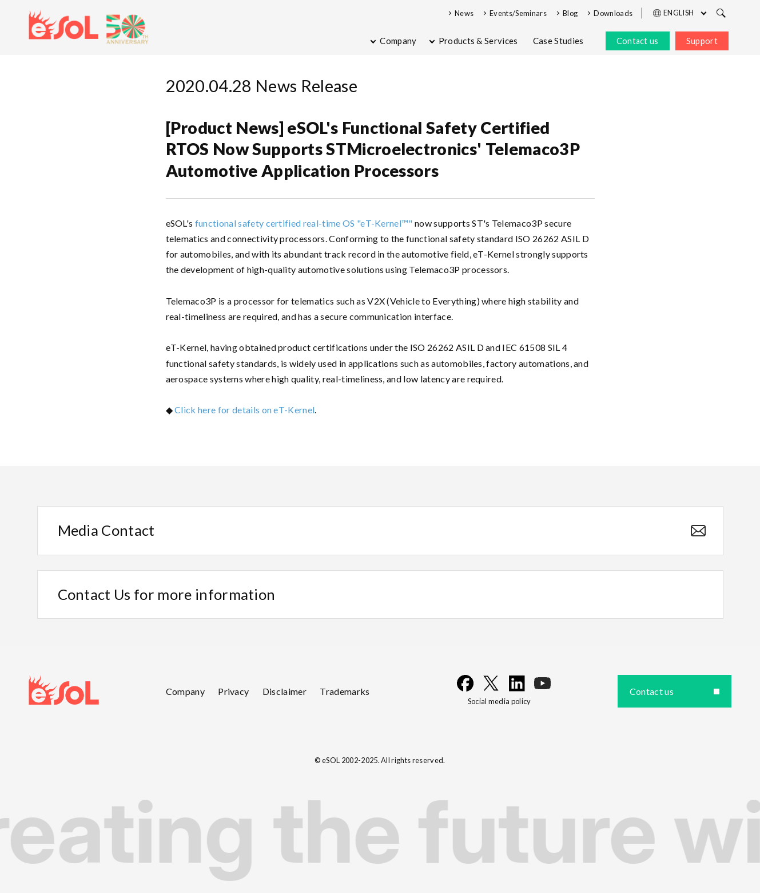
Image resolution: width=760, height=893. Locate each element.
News (464, 13)
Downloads (613, 13)
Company (398, 40)
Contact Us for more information (167, 594)
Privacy (233, 691)
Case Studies (558, 40)
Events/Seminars (518, 13)
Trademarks (344, 691)
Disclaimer (284, 691)
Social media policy (499, 701)
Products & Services (478, 40)
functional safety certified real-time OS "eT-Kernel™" (304, 223)
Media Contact (106, 530)
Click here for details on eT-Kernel (244, 409)
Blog (570, 13)
